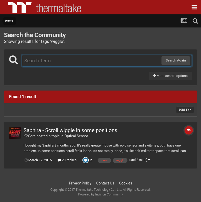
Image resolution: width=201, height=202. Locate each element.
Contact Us (105, 183)
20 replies (67, 160)
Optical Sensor (76, 136)
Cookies (125, 183)
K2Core (30, 136)
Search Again (176, 60)
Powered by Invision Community (100, 194)
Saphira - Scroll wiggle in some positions (70, 130)
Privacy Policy (80, 183)
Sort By (185, 109)
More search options (170, 76)
